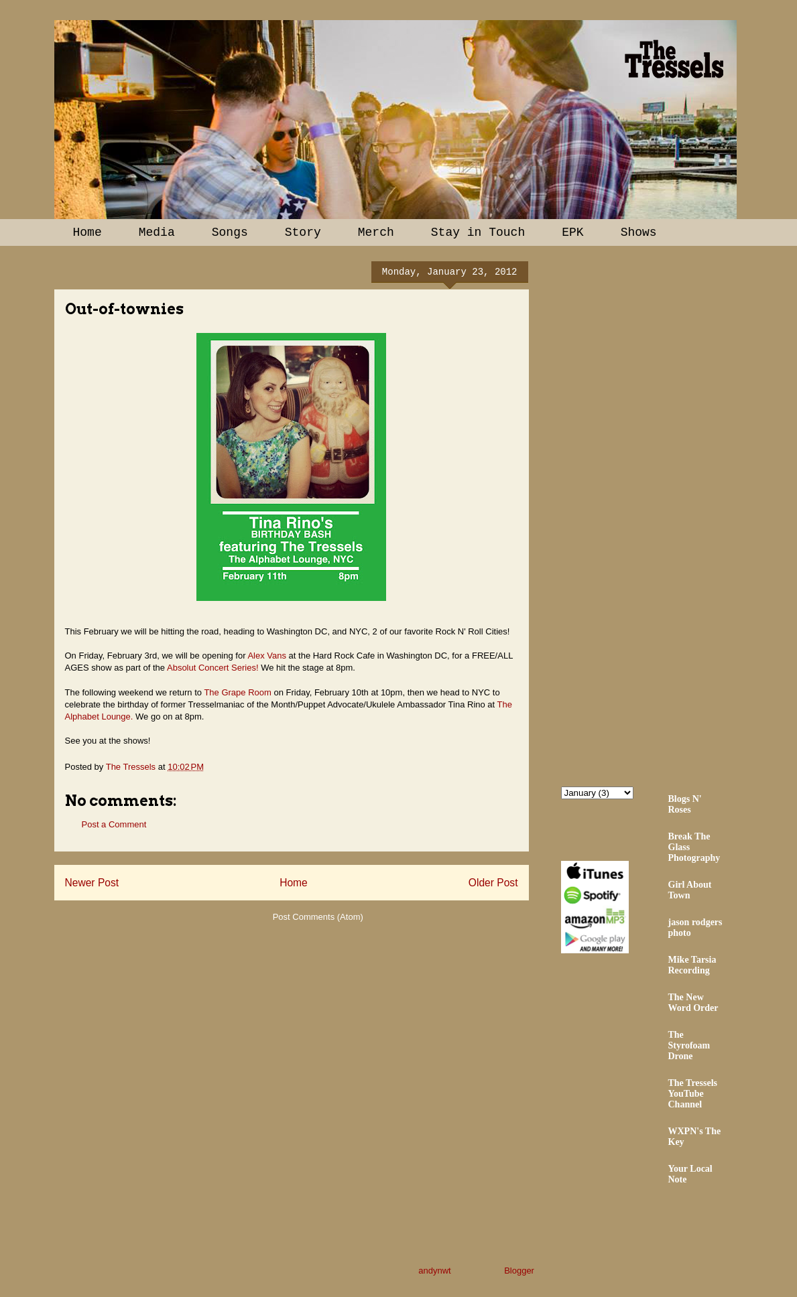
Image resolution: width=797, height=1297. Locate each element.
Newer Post (92, 882)
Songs (230, 232)
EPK (572, 232)
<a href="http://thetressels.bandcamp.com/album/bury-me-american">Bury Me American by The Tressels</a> (678, 514)
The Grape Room (237, 692)
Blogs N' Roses (685, 804)
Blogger (519, 1271)
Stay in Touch (478, 232)
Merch (376, 232)
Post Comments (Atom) (318, 917)
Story (303, 232)
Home (87, 232)
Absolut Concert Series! (213, 668)
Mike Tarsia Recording (692, 965)
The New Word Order (693, 1002)
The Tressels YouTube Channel (693, 1093)
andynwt (434, 1271)
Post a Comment (114, 824)
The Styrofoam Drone (689, 1045)
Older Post (493, 882)
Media (157, 232)
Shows (639, 232)
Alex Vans (266, 656)
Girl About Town (690, 890)
